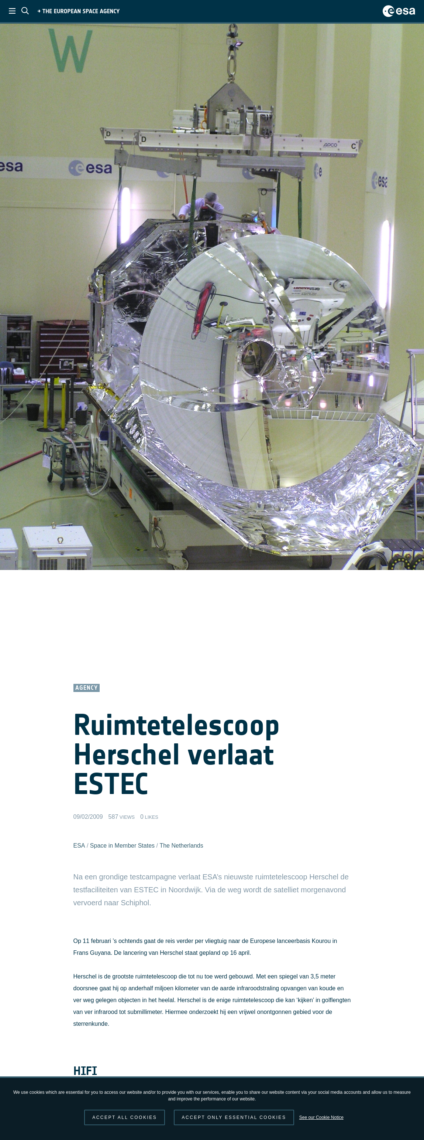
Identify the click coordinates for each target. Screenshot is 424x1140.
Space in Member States (122, 845)
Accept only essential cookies (234, 1117)
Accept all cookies (124, 1117)
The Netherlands (181, 845)
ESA (79, 845)
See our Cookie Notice (321, 1117)
